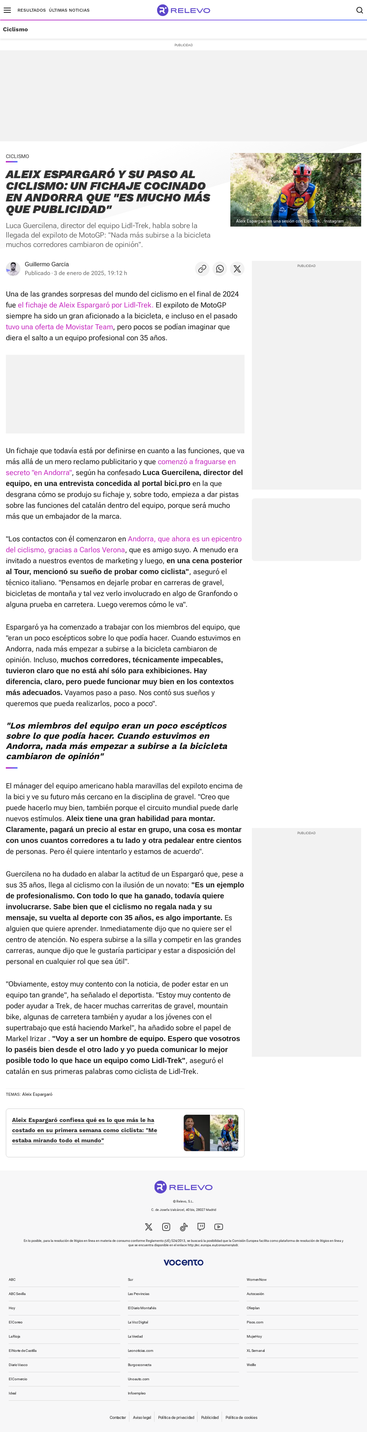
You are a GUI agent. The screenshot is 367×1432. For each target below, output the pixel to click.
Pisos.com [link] (255, 1322)
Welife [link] (251, 1365)
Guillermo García (47, 264)
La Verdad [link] (135, 1336)
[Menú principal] (7, 10)
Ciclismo (15, 29)
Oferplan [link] (253, 1308)
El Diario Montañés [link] (142, 1308)
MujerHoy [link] (254, 1336)
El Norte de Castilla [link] (22, 1351)
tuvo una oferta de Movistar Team (59, 326)
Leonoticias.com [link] (140, 1351)
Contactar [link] (118, 1417)
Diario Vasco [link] (18, 1365)
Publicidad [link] (210, 1417)
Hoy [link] (12, 1308)
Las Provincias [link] (138, 1294)
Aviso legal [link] (142, 1417)
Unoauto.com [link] (139, 1379)
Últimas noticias (69, 10)
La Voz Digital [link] (138, 1322)
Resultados (31, 10)
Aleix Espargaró (37, 1094)
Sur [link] (130, 1280)
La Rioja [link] (14, 1336)
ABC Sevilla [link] (17, 1294)
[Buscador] (359, 10)
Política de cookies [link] (241, 1417)
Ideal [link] (12, 1393)
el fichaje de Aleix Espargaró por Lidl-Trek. (86, 305)
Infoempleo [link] (137, 1393)
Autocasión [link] (255, 1294)
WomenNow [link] (256, 1280)
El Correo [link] (16, 1322)
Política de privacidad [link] (176, 1417)
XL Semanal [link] (256, 1351)
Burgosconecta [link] (139, 1365)
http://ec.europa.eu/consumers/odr (213, 1245)
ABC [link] (12, 1280)
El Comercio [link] (18, 1379)
